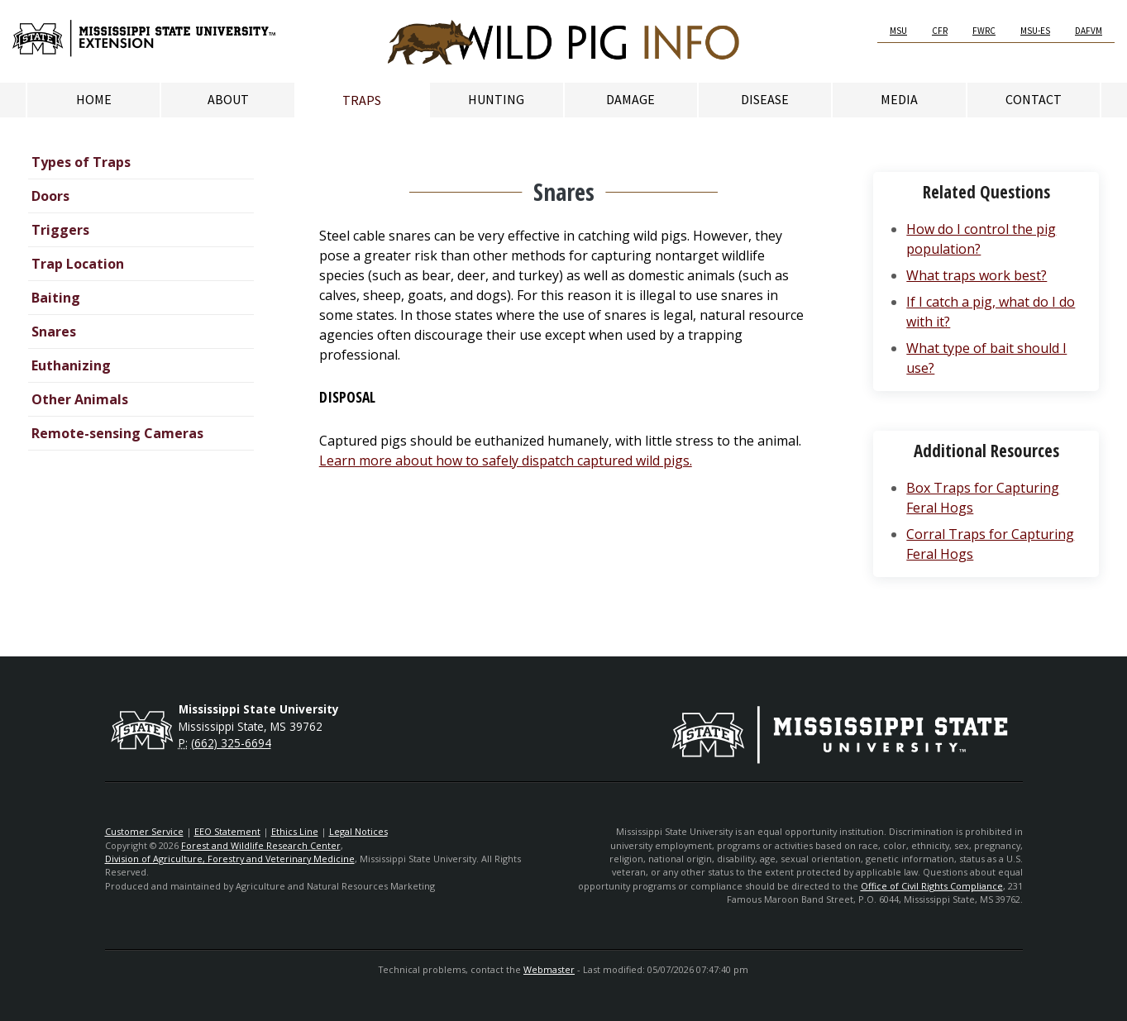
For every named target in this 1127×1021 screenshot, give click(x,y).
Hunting (496, 99)
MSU (898, 30)
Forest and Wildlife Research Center (261, 845)
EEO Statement (227, 831)
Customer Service (144, 831)
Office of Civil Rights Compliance (932, 886)
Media (899, 99)
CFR (940, 30)
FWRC (984, 30)
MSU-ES (1035, 30)
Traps (361, 100)
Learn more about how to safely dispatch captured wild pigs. (505, 460)
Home (94, 99)
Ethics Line (294, 831)
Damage (630, 99)
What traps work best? (976, 275)
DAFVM (1088, 30)
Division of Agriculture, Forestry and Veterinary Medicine (230, 858)
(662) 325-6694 (231, 743)
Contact (1033, 99)
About (228, 99)
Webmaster (549, 969)
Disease (765, 99)
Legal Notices (358, 831)
